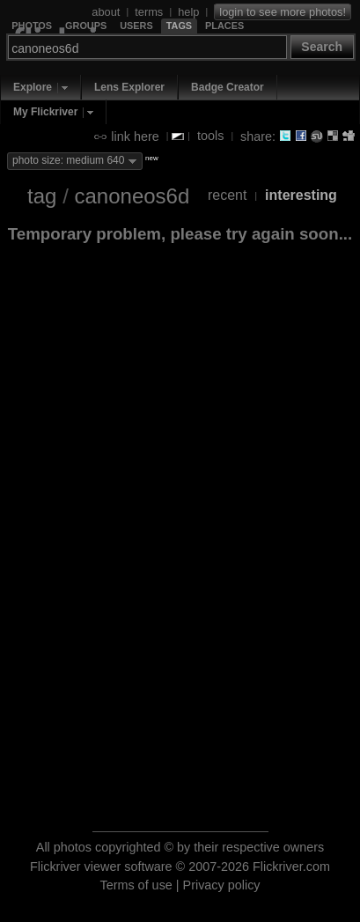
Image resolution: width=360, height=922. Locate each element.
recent (227, 195)
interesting (301, 195)
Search (321, 47)
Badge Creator (227, 87)
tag (41, 196)
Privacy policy (222, 885)
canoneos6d (131, 196)
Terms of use (135, 885)
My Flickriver (45, 112)
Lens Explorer (129, 87)
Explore (32, 87)
